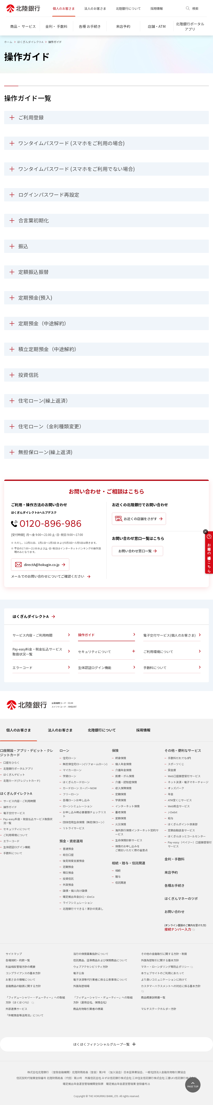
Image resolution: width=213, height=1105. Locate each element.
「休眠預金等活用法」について (24, 1015)
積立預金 (68, 873)
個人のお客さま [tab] (18, 730)
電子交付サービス (14, 813)
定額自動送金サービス (181, 830)
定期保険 (120, 794)
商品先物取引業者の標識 (88, 1009)
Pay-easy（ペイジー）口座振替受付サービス (190, 844)
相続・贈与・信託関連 (128, 863)
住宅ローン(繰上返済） (44, 400)
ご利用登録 (31, 117)
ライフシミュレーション (78, 903)
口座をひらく (11, 762)
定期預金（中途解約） (43, 323)
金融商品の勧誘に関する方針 (23, 986)
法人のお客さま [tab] (60, 730)
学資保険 (120, 800)
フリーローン (71, 794)
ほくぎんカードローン (76, 782)
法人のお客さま (95, 8)
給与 (170, 818)
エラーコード (11, 841)
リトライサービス (73, 828)
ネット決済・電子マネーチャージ (188, 782)
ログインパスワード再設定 (48, 194)
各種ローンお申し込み (76, 800)
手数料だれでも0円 (179, 758)
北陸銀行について (128, 8)
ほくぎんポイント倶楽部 (183, 824)
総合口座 (68, 855)
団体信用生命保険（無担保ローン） (84, 822)
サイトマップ (14, 954)
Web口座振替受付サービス (184, 776)
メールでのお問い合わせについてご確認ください (50, 576)
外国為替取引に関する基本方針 (160, 960)
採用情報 (156, 8)
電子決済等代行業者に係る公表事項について (100, 979)
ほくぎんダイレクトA (30, 42)
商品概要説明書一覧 (153, 997)
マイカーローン (72, 770)
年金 (170, 794)
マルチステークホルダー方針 (158, 1009)
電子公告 (78, 973)
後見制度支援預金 (73, 861)
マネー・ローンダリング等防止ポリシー (167, 967)
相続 (118, 870)
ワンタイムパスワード (71, 143)
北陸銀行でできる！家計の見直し (83, 909)
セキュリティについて (16, 829)
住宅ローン (69, 758)
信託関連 (120, 882)
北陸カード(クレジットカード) (21, 781)
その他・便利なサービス (183, 750)
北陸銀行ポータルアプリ (18, 769)
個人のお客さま (64, 8)
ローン (64, 750)
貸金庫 (172, 770)
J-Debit (172, 812)
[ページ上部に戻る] (193, 1085)
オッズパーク (176, 788)
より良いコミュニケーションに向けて (164, 979)
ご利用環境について (15, 835)
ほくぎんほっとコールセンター (187, 836)
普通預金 (68, 849)
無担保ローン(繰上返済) (45, 452)
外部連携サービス (16, 1009)
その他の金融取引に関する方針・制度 (164, 954)
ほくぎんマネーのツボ (181, 898)
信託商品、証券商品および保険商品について (100, 960)
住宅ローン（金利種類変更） (51, 426)
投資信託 (28, 374)
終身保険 (120, 758)
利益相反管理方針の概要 (20, 967)
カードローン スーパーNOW (80, 788)
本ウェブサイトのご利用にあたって (162, 973)
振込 (23, 246)
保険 (115, 750)
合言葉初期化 (33, 220)
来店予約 (171, 872)
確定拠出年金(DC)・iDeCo (78, 897)
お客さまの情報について (20, 979)
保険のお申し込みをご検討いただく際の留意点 (131, 848)
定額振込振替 (33, 271)
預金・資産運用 (71, 841)
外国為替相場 (81, 986)
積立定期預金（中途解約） (48, 349)
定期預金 (68, 867)
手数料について (12, 853)
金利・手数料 (175, 859)
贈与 (118, 876)
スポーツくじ (176, 764)
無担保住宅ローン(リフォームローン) (85, 764)
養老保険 (120, 812)
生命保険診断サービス (128, 840)
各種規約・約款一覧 (18, 960)
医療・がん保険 (124, 776)
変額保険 (120, 818)
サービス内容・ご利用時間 (19, 801)
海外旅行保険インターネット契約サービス (137, 832)
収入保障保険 (123, 788)
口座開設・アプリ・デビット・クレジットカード (26, 752)
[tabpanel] (106, 837)
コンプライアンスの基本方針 (23, 973)
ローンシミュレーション (77, 806)
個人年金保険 (123, 764)
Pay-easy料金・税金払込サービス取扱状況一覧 (28, 821)
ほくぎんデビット (14, 775)
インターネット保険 (127, 806)
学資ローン (69, 776)
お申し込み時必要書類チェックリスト (84, 814)
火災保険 (120, 824)
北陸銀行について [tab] (102, 730)
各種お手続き (175, 885)
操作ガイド (10, 807)
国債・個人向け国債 (75, 891)
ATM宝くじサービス (180, 800)
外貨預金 (68, 885)
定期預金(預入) (35, 297)
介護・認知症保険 (126, 782)
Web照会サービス (179, 806)
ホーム (8, 42)
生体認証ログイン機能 (16, 847)
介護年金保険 (123, 770)
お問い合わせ (175, 911)
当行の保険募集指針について (90, 954)
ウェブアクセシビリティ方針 (90, 967)
